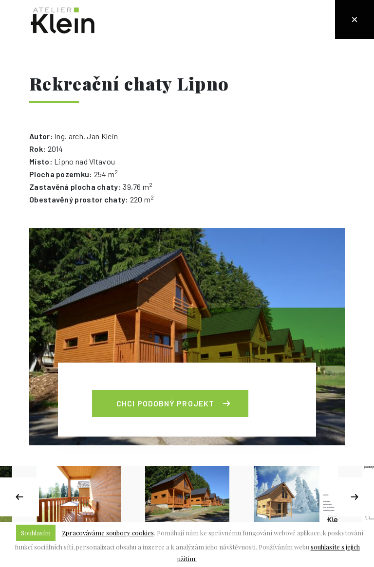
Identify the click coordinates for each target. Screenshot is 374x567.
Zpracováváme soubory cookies (108, 533)
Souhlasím (36, 533)
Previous (19, 496)
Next (354, 496)
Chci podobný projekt (165, 403)
